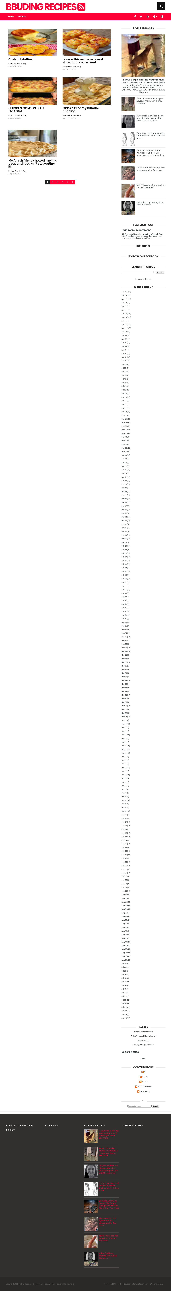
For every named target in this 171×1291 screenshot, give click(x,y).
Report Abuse (130, 1052)
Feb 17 (124, 560)
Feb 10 (124, 575)
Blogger (148, 279)
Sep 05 (124, 880)
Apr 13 (124, 321)
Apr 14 (124, 317)
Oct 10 (123, 789)
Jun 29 (124, 1015)
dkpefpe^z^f (145, 1091)
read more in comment (136, 230)
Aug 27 (124, 902)
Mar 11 (124, 528)
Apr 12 (124, 324)
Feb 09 (124, 579)
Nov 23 (124, 673)
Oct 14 (123, 775)
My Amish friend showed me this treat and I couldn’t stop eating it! (32, 163)
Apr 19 (124, 299)
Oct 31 (123, 720)
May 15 (124, 433)
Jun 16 (124, 401)
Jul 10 (123, 996)
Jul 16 (123, 383)
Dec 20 (124, 637)
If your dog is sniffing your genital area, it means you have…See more (143, 81)
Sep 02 (124, 891)
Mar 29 (124, 484)
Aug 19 (124, 924)
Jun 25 (124, 1018)
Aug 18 (124, 927)
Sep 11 (124, 862)
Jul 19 (123, 372)
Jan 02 (124, 615)
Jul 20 (123, 368)
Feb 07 (124, 582)
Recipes (22, 16)
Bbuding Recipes (45, 7)
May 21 (124, 426)
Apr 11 (124, 328)
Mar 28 (124, 488)
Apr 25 (124, 463)
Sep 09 (124, 866)
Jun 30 (124, 1011)
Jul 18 (123, 375)
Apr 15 (124, 314)
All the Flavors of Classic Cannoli (143, 1036)
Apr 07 (124, 343)
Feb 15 (124, 564)
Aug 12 (124, 938)
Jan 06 (124, 604)
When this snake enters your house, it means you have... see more (150, 101)
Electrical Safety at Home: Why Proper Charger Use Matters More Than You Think (150, 153)
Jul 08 (123, 390)
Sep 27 (124, 822)
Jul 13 (123, 985)
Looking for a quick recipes (143, 1045)
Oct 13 (123, 778)
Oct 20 (123, 757)
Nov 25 (124, 666)
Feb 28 (124, 546)
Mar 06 (124, 539)
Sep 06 (124, 876)
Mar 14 (124, 517)
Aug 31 (124, 895)
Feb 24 (124, 550)
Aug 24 (124, 909)
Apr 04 (124, 354)
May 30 (124, 415)
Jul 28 (123, 964)
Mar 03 (124, 542)
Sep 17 (124, 847)
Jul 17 (123, 379)
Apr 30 (124, 455)
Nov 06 (124, 709)
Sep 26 (124, 826)
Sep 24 (124, 829)
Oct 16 (123, 768)
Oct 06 (123, 797)
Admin (144, 1077)
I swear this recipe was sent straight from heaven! (83, 61)
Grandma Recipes (145, 1086)
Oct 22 (123, 749)
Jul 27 (123, 967)
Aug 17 (124, 931)
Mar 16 (124, 510)
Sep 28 (124, 818)
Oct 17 (123, 764)
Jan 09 (124, 593)
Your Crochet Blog (18, 63)
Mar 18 (124, 502)
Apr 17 (124, 306)
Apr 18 (124, 303)
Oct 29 (123, 728)
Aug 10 (124, 945)
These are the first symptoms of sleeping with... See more (151, 168)
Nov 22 (124, 677)
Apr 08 (124, 339)
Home (11, 16)
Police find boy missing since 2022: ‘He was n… (150, 203)
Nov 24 (124, 669)
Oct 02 (123, 807)
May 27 (124, 419)
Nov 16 (124, 684)
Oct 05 (123, 800)
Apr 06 (124, 346)
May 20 (124, 430)
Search (155, 1106)
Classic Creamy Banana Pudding (81, 110)
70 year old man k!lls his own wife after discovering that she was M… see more (150, 118)
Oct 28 (123, 731)
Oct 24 (123, 742)
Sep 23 (124, 833)
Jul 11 (123, 993)
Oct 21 (123, 753)
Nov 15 (124, 688)
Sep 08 (124, 869)
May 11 (124, 444)
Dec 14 (124, 640)
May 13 (124, 437)
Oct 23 (123, 746)
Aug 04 (124, 956)
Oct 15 (123, 771)
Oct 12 (123, 782)
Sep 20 (124, 844)
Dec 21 (124, 633)
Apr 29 (124, 459)
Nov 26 (124, 662)
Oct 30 (123, 724)
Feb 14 (124, 568)
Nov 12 (124, 695)
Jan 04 (124, 608)
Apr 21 (124, 292)
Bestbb (145, 1082)
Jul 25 (123, 971)
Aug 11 (124, 942)
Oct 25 (123, 739)
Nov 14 (124, 691)
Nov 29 (124, 651)
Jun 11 (124, 408)
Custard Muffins (20, 59)
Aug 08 (124, 949)
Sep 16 (124, 851)
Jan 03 (124, 611)
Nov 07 (124, 706)
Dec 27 (124, 622)
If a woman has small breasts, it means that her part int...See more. (151, 135)
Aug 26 (124, 906)
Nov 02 (124, 713)
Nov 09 (124, 702)
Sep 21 (124, 840)
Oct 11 (123, 786)
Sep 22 (124, 836)
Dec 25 (124, 630)
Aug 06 (124, 953)
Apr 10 (124, 332)
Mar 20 (124, 499)
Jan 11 (124, 590)
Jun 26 (124, 393)
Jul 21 (123, 364)
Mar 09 (124, 535)
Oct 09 (123, 793)
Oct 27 (123, 735)
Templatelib (69, 1284)
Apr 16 (124, 310)
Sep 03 (124, 887)
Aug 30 (124, 898)
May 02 (124, 452)
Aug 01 (124, 960)
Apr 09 (124, 335)
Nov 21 (124, 680)
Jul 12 (123, 989)
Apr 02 (124, 361)
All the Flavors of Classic (143, 1032)
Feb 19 (124, 557)
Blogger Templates (41, 1284)
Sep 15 (124, 855)
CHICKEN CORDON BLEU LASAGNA (26, 110)
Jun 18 (124, 397)
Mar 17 (124, 506)
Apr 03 (124, 357)
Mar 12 (124, 524)
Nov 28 (124, 655)
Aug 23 (124, 913)
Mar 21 (124, 495)
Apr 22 (124, 466)
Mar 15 (124, 513)
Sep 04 (124, 884)
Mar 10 (124, 531)
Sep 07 (124, 873)
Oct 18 (123, 760)
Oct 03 (123, 804)
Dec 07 (124, 648)
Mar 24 (124, 492)
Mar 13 (124, 521)
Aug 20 (124, 920)
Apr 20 (124, 295)
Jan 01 (124, 619)
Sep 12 (124, 858)
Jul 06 (123, 1004)
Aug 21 (124, 916)
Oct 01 (123, 811)
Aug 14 (124, 935)
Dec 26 (124, 626)
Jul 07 (123, 1000)
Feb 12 (124, 571)
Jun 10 (124, 412)
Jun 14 (124, 404)
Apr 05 (124, 350)
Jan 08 (124, 597)
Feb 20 (124, 553)
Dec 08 (124, 644)
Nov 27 (124, 659)
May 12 (124, 441)
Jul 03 (123, 1007)
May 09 (124, 448)
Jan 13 (124, 586)
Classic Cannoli (143, 1040)
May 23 (124, 423)
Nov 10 (124, 699)
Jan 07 (124, 600)
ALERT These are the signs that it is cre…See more (151, 186)
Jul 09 (123, 386)
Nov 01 (124, 717)
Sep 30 (124, 815)
